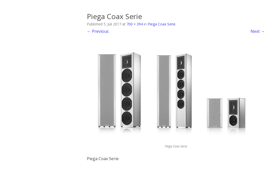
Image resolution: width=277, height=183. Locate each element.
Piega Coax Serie (161, 24)
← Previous (98, 31)
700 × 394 (135, 24)
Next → (258, 31)
